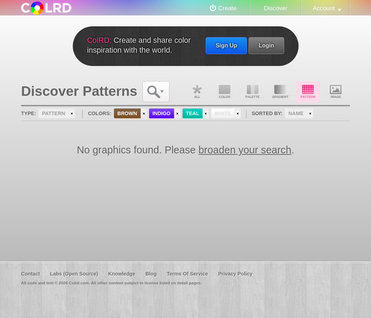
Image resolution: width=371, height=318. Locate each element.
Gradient (280, 91)
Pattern (308, 91)
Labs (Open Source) (74, 274)
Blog (150, 274)
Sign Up (226, 45)
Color (225, 91)
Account (324, 8)
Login (266, 45)
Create (227, 8)
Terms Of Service (187, 274)
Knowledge (121, 274)
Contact (30, 274)
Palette (252, 91)
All (197, 91)
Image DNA (336, 91)
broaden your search (244, 149)
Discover (275, 8)
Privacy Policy (235, 274)
